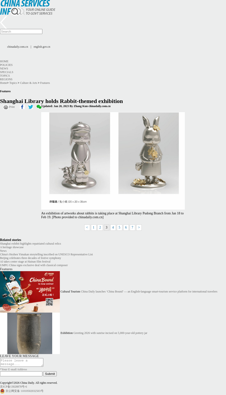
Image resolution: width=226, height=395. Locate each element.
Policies (6, 65)
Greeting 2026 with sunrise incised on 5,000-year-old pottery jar (110, 333)
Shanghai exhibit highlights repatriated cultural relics (30, 243)
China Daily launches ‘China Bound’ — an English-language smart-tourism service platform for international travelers (149, 291)
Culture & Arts (28, 83)
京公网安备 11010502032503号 (25, 392)
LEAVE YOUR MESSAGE (19, 356)
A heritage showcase (12, 247)
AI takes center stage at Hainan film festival (25, 261)
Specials (6, 72)
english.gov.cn (42, 46)
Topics (5, 75)
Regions (6, 79)
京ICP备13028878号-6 (13, 388)
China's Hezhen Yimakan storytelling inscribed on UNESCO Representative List (46, 254)
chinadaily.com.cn (17, 46)
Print (12, 107)
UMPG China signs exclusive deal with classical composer (34, 265)
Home (4, 61)
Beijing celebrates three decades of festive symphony (30, 258)
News (4, 68)
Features (45, 83)
